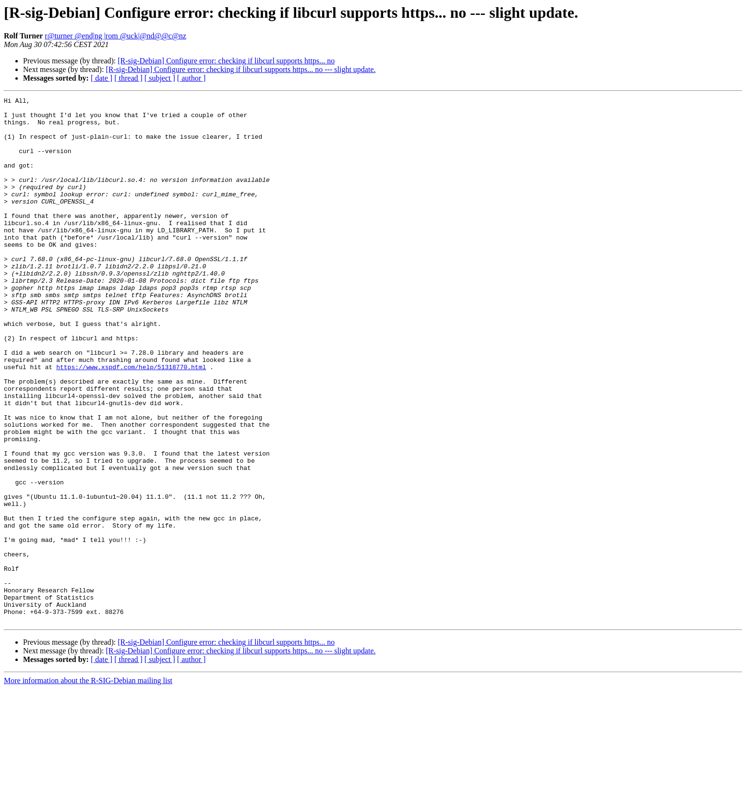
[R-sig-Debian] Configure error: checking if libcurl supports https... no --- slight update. (240, 69)
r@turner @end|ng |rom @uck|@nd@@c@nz (115, 36)
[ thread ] (128, 78)
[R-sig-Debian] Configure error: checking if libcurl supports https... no (226, 61)
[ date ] (101, 78)
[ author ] (191, 78)
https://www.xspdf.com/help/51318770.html (131, 421)
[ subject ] (159, 78)
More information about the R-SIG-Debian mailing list (88, 786)
